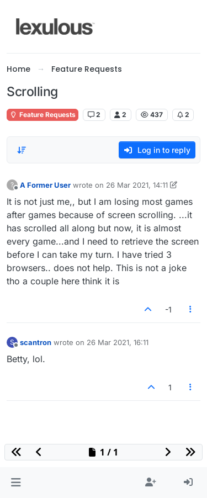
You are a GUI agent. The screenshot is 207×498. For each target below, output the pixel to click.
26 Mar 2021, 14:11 (137, 185)
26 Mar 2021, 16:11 (117, 342)
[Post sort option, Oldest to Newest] (21, 150)
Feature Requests (42, 114)
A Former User (45, 185)
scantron (35, 342)
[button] (15, 482)
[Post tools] (191, 309)
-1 (168, 309)
